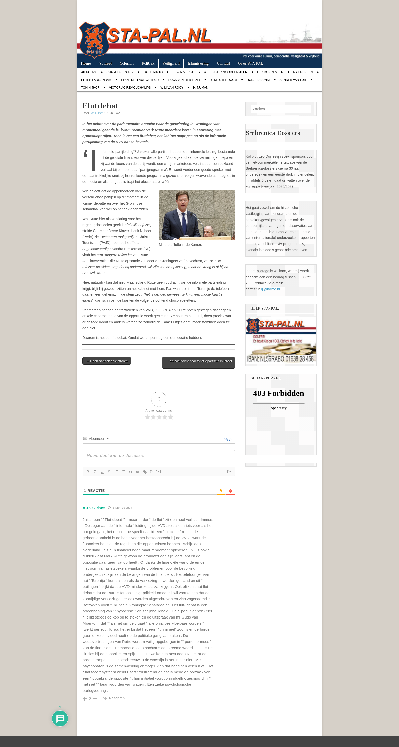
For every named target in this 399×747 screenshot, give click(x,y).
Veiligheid (171, 63)
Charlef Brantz (120, 72)
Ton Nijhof (90, 87)
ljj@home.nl (270, 289)
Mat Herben (303, 72)
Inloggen (227, 439)
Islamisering (198, 63)
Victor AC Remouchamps (130, 87)
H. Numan (200, 87)
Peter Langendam (96, 80)
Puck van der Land (184, 80)
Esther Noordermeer (228, 72)
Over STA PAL (250, 63)
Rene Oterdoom (223, 80)
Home (86, 63)
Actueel (105, 63)
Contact (223, 63)
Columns (127, 63)
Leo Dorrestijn (270, 72)
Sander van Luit (292, 80)
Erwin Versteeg (186, 72)
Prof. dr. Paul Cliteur (140, 80)
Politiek (148, 63)
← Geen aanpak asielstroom (107, 361)
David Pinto (153, 72)
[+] (158, 471)
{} (151, 471)
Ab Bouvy (89, 72)
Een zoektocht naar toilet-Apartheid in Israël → (200, 363)
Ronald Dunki (258, 80)
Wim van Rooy (172, 87)
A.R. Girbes (94, 508)
